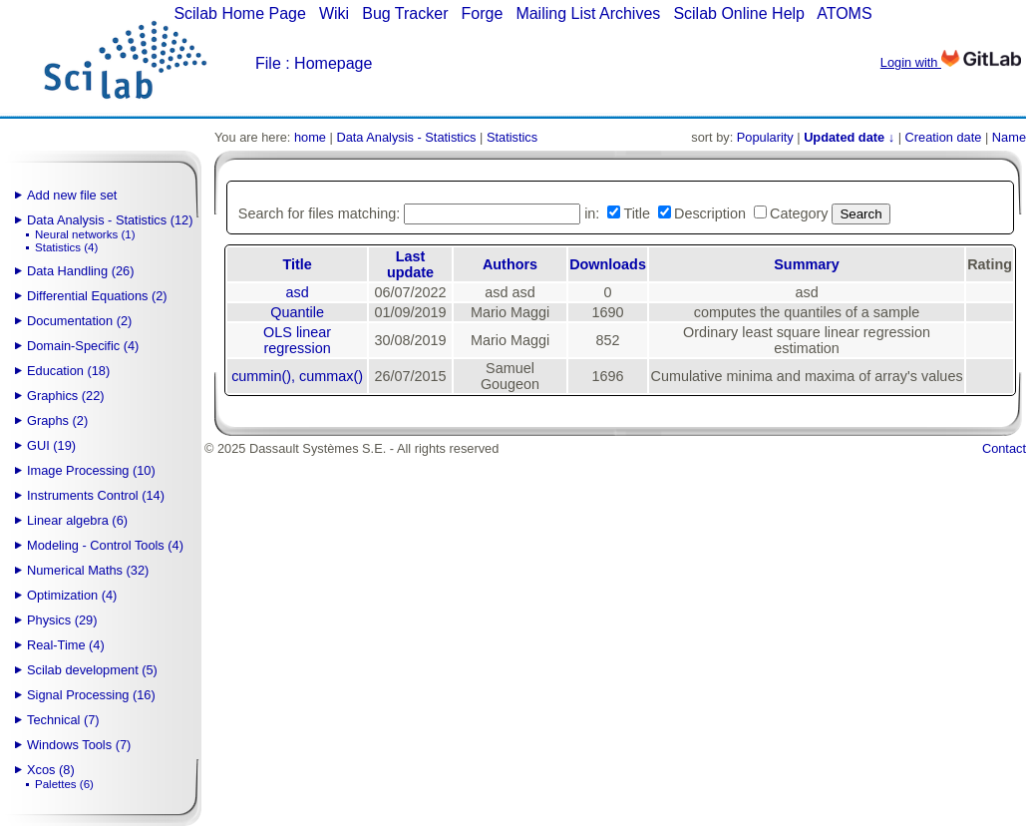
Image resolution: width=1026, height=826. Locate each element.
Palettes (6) (64, 784)
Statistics (512, 137)
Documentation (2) (79, 320)
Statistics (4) (66, 247)
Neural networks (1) (85, 234)
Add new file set (72, 195)
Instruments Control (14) (96, 495)
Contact (1004, 448)
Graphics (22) (66, 395)
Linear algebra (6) (77, 520)
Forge (483, 13)
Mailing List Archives (587, 13)
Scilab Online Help (739, 13)
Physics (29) (62, 620)
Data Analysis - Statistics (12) (109, 219)
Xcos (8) (51, 769)
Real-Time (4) (66, 644)
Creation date (943, 137)
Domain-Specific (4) (83, 345)
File (268, 63)
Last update (410, 264)
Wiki (334, 13)
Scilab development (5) (92, 669)
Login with (950, 62)
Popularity (765, 137)
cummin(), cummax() (297, 376)
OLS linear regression (297, 340)
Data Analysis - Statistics (406, 137)
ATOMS (844, 13)
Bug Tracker (405, 13)
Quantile (297, 312)
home (310, 137)
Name (1009, 137)
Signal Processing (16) (91, 694)
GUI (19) (51, 445)
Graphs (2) (57, 420)
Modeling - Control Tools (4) (105, 545)
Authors (510, 264)
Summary (807, 264)
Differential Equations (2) (97, 295)
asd (297, 292)
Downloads (607, 264)
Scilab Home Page (239, 13)
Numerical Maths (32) (88, 570)
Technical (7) (63, 719)
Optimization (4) (72, 595)
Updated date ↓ (849, 137)
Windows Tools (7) (79, 744)
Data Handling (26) (80, 270)
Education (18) (68, 370)
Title (296, 264)
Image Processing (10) (91, 470)
